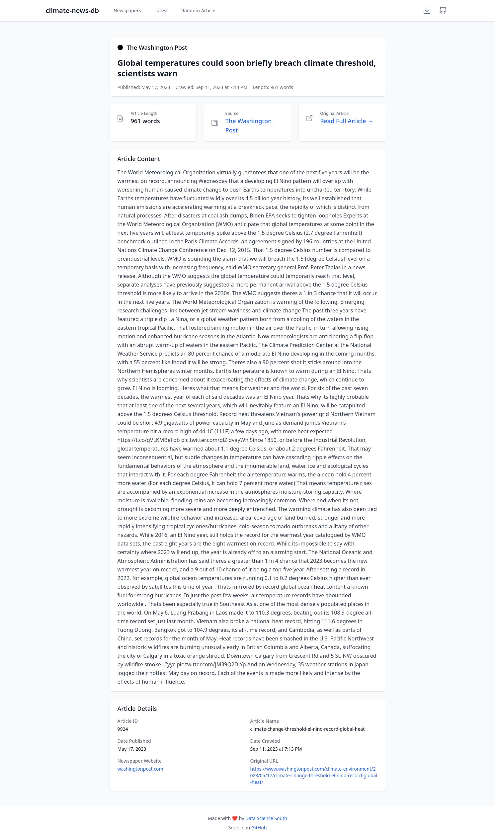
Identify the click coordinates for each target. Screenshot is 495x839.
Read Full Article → (346, 121)
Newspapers (127, 10)
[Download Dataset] (427, 10)
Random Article (198, 10)
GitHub (259, 827)
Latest (161, 10)
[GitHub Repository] (443, 10)
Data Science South (266, 818)
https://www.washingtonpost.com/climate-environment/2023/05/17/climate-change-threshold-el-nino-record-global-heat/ (313, 775)
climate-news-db (72, 10)
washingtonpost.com (140, 769)
